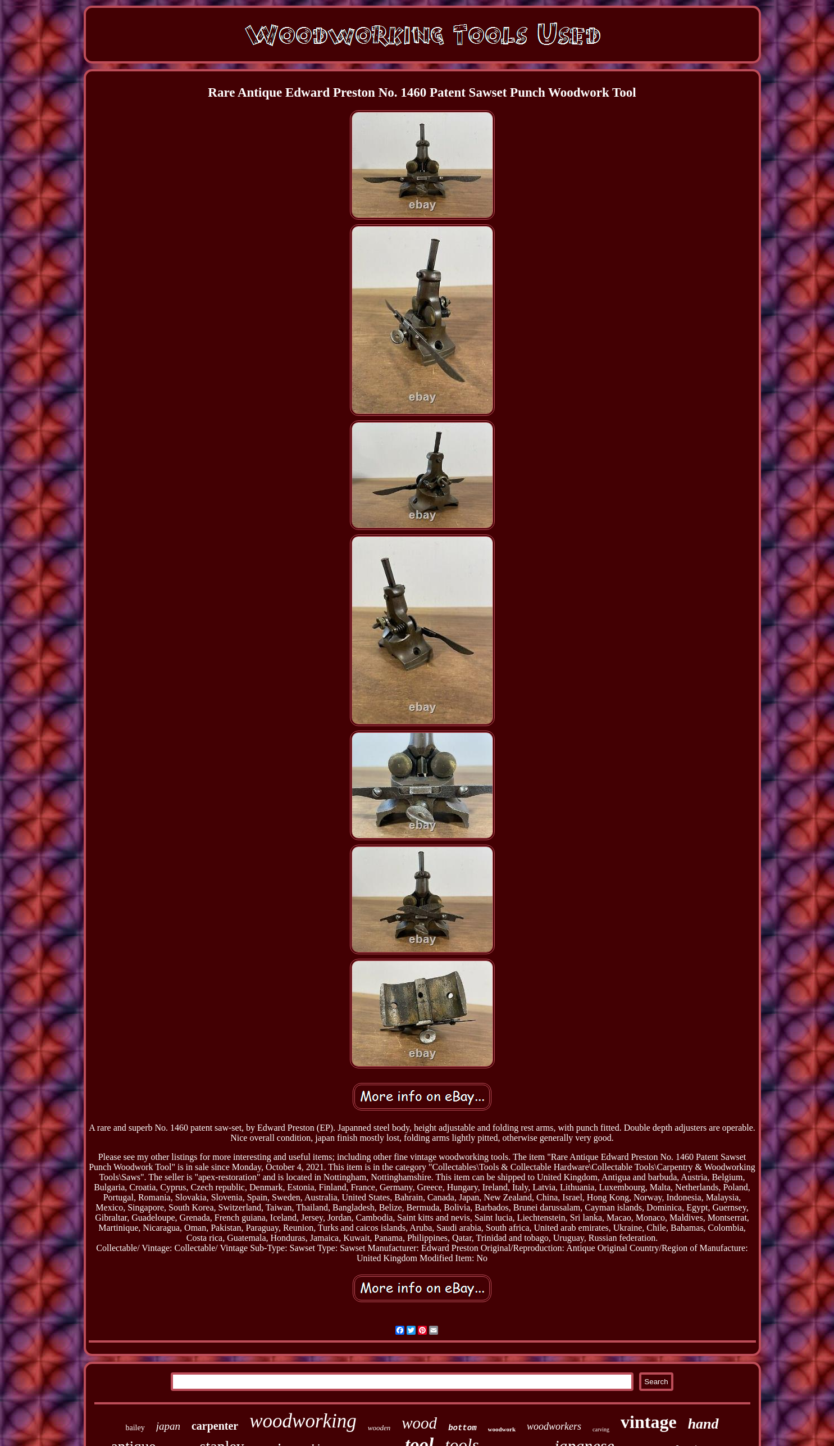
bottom (462, 1428)
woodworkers (554, 1426)
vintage (649, 1422)
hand (703, 1424)
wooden (379, 1428)
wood (419, 1423)
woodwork (502, 1429)
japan (168, 1426)
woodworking (303, 1421)
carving (601, 1429)
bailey (134, 1428)
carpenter (215, 1426)
